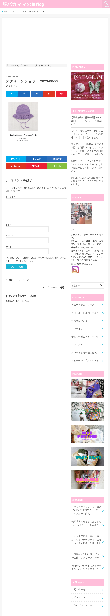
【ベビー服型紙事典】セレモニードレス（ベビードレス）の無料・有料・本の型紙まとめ (87, 133)
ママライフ (76, 321)
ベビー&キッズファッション (85, 351)
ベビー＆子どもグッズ (82, 298)
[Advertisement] (55, 43)
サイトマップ (77, 577)
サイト (9, 247)
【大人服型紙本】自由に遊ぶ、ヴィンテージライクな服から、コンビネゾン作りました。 (86, 524)
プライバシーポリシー (82, 584)
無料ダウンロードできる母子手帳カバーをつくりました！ (86, 547)
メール (9, 236)
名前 (8, 225)
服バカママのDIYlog (23, 4)
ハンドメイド (77, 336)
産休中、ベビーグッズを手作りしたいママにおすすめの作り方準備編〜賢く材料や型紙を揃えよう (87, 162)
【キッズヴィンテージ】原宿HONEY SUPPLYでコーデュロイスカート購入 (86, 500)
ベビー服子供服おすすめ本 (84, 305)
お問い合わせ (77, 569)
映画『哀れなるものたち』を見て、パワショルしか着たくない (86, 512)
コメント (10, 197)
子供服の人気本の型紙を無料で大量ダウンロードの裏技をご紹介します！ (87, 175)
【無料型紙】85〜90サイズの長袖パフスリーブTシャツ (85, 537)
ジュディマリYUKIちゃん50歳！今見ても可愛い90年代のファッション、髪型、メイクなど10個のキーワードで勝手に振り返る (87, 148)
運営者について (78, 313)
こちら (93, 254)
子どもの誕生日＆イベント (84, 328)
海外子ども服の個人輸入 (83, 343)
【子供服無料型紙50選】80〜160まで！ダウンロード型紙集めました (87, 120)
